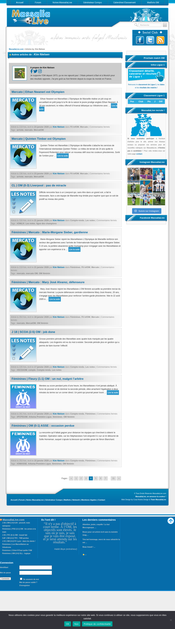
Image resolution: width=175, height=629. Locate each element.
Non (76, 624)
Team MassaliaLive (158, 500)
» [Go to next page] (118, 478)
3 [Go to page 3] (86, 478)
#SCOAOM (22, 370)
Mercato (84, 127)
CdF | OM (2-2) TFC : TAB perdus (15, 538)
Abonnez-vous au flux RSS (160, 40)
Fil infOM (74, 127)
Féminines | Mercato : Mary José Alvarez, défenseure (48, 282)
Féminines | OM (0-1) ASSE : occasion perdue (43, 425)
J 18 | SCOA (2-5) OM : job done (33, 332)
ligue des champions (46, 223)
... (84, 554)
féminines (57, 417)
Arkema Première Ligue (40, 417)
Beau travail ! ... (89, 547)
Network (76, 500)
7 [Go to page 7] (105, 478)
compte (32, 370)
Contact (101, 500)
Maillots (67, 500)
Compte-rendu (77, 220)
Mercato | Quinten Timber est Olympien (39, 138)
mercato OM (32, 273)
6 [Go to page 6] (100, 478)
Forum (22, 500)
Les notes (90, 220)
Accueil (14, 500)
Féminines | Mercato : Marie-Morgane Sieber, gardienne (50, 232)
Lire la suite (62, 156)
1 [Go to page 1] (76, 478)
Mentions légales (89, 500)
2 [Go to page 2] (81, 478)
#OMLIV (20, 223)
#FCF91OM (22, 417)
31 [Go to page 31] (113, 478)
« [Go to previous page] (71, 478)
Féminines (75, 267)
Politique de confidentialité (97, 624)
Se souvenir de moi (31, 579)
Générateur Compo (53, 500)
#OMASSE (22, 464)
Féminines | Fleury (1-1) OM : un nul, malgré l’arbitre (47, 378)
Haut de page (170, 520)
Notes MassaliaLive (35, 500)
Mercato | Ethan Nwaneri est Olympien (38, 92)
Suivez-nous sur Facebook (140, 40)
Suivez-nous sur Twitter (150, 40)
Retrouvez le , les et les (146, 85)
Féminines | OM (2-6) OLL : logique (16, 553)
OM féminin (44, 273)
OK (67, 624)
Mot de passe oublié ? (28, 582)
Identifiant (4, 567)
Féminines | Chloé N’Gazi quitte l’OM (17, 550)
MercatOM (39, 130)
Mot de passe (5, 573)
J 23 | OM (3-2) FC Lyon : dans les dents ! (19, 541)
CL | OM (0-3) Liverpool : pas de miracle (39, 185)
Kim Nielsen (42, 54)
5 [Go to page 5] (95, 478)
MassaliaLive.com (31, 17)
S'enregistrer (24, 585)
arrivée (20, 130)
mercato (29, 130)
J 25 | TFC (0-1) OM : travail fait (14, 535)
